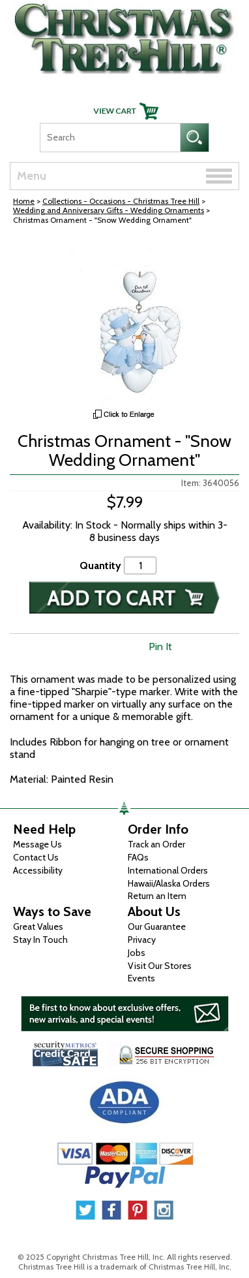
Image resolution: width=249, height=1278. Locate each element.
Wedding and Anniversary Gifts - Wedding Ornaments (108, 210)
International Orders (168, 870)
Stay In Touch (40, 939)
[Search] (110, 137)
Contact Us (36, 857)
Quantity (100, 565)
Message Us (37, 844)
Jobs (136, 952)
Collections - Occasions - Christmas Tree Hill (120, 201)
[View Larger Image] (124, 323)
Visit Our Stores (160, 966)
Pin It (160, 646)
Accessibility (38, 870)
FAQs (138, 857)
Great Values (38, 926)
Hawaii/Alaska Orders (169, 883)
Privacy (142, 939)
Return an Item (157, 896)
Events (141, 978)
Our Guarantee (157, 926)
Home (24, 201)
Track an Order (156, 844)
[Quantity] (140, 565)
